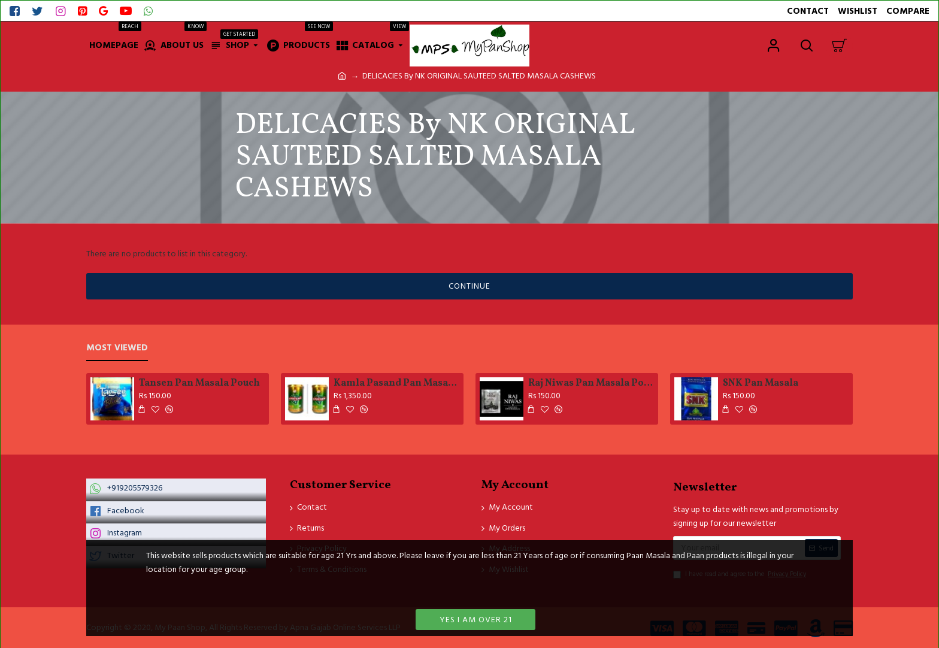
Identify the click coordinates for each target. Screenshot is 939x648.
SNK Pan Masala (760, 383)
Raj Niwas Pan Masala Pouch (591, 383)
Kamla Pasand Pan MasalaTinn (396, 383)
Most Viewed (117, 348)
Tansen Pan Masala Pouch (199, 383)
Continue (469, 286)
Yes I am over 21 (476, 620)
